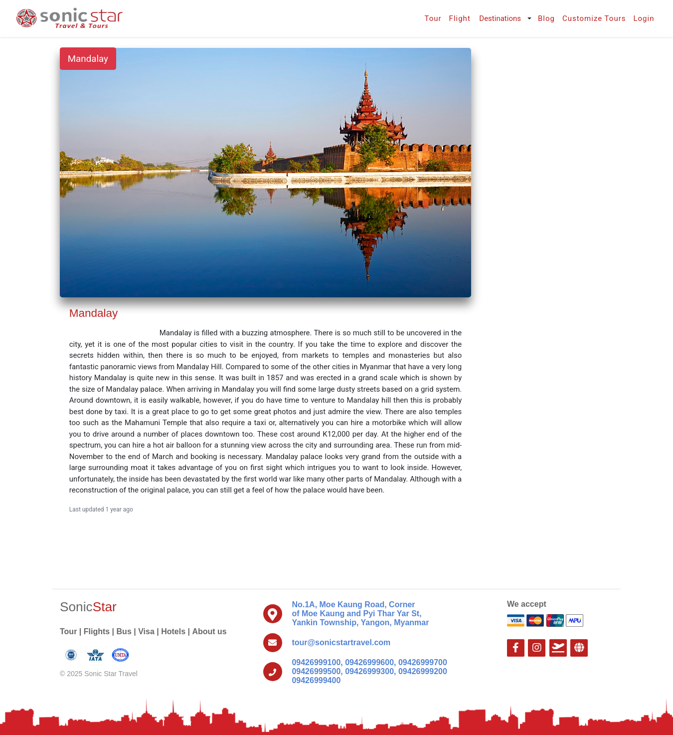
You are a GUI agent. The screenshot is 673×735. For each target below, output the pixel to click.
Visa (146, 631)
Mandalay (88, 58)
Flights (97, 631)
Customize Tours (594, 18)
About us (209, 631)
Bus (124, 631)
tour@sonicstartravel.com (341, 642)
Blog (546, 18)
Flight (460, 18)
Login (643, 18)
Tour (432, 18)
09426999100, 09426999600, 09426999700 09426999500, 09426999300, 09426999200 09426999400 (369, 671)
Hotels (173, 631)
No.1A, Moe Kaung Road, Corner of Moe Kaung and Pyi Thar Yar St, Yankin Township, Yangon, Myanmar (360, 613)
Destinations (500, 18)
